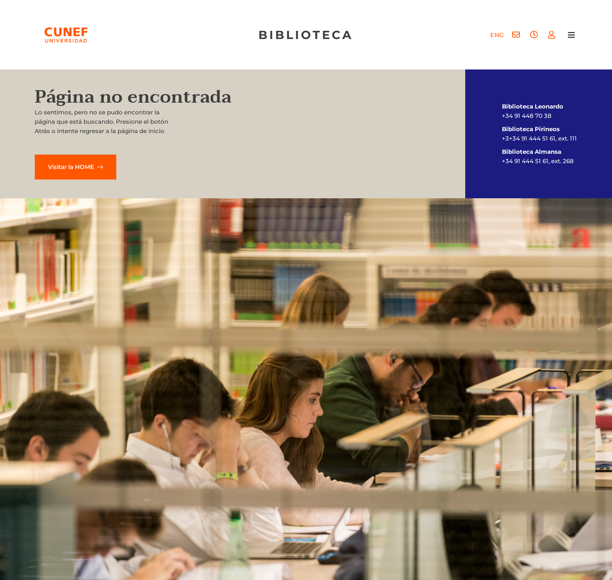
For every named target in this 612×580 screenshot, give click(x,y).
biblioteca (305, 35)
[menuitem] (497, 35)
